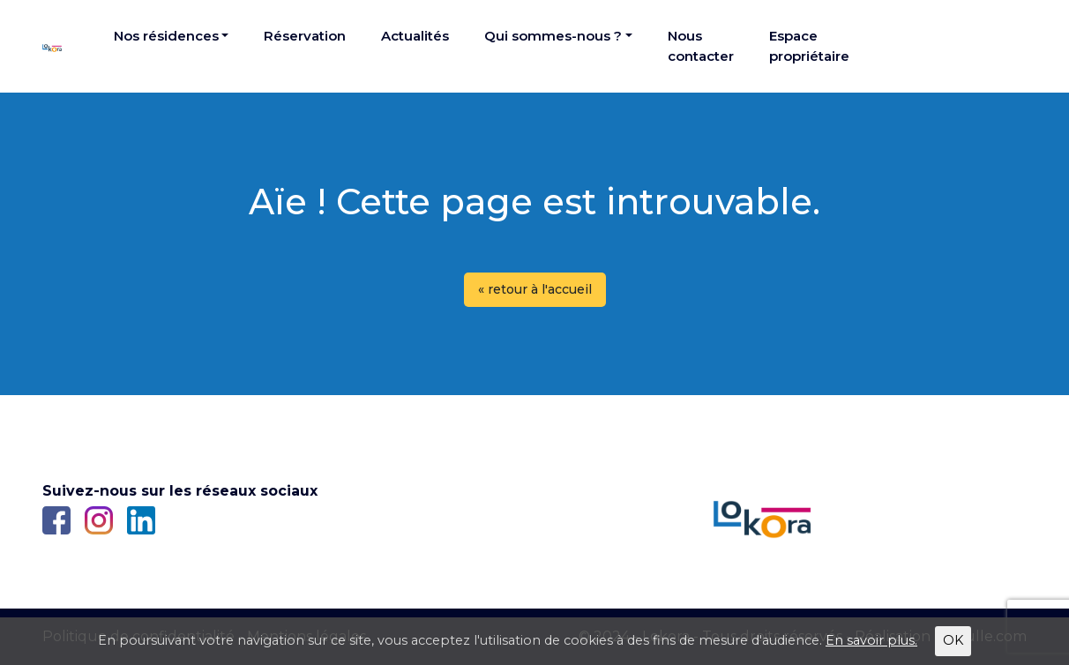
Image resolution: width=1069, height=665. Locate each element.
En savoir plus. (871, 640)
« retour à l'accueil (535, 289)
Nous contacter (701, 45)
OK (953, 640)
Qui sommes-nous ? (553, 35)
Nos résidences (166, 35)
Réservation (305, 35)
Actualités (415, 35)
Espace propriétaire (809, 45)
